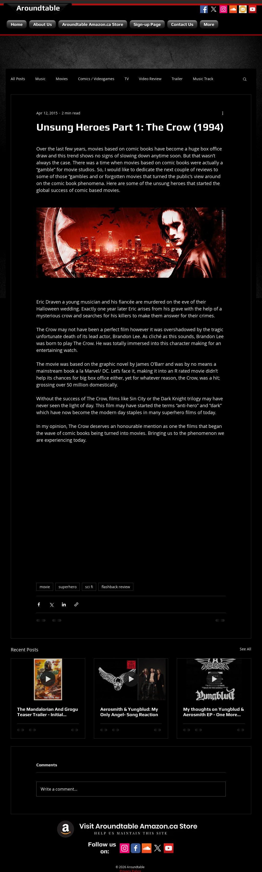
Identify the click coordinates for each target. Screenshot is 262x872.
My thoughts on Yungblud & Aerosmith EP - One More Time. (213, 711)
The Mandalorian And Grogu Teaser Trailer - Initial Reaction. (47, 711)
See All (245, 649)
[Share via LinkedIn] (63, 604)
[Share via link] (76, 604)
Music (40, 79)
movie (45, 586)
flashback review (116, 586)
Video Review (150, 79)
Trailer (177, 79)
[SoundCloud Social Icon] (233, 9)
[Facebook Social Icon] (204, 9)
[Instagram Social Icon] (223, 9)
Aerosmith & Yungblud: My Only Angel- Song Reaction (129, 711)
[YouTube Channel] (252, 9)
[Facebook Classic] (135, 848)
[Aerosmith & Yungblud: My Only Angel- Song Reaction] (131, 679)
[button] (244, 79)
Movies (62, 79)
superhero (68, 586)
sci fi (89, 586)
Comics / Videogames (96, 79)
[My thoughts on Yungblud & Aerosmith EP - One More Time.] (214, 679)
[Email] (243, 9)
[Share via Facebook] (38, 604)
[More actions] (223, 113)
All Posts (18, 79)
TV (127, 79)
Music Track (203, 79)
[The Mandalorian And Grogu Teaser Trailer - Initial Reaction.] (48, 679)
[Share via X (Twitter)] (51, 604)
